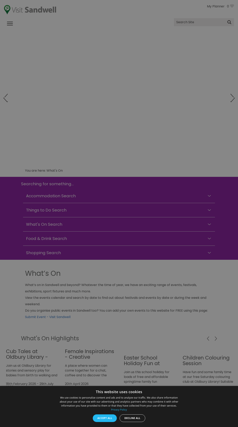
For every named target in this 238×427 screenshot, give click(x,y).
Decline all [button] (132, 418)
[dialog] (119, 213)
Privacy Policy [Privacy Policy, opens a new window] (119, 409)
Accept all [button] (104, 418)
